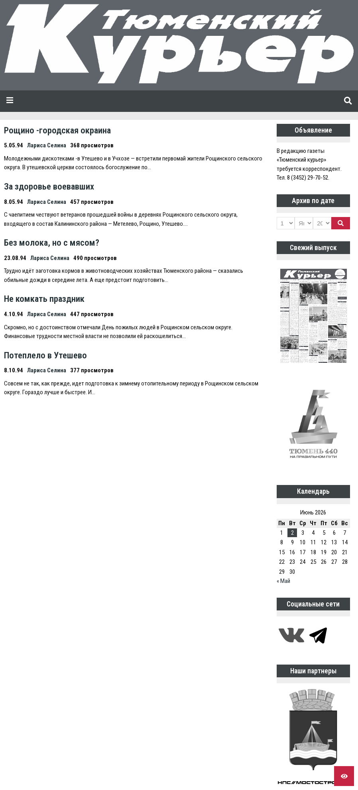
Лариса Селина (46, 145)
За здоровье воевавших (49, 186)
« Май (283, 581)
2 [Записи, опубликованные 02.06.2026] (292, 532)
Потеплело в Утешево (45, 355)
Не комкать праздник (44, 298)
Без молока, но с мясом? (51, 242)
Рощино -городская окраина (57, 130)
